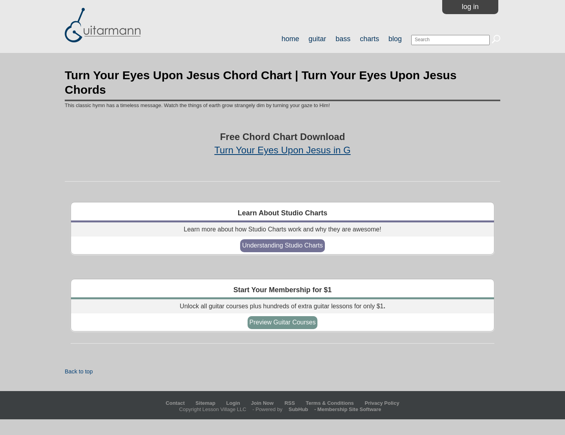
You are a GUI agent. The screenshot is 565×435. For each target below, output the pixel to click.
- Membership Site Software (332, 409)
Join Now (263, 403)
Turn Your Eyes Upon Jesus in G (282, 150)
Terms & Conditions (330, 403)
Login (233, 403)
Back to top (79, 371)
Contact (175, 403)
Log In (470, 7)
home (290, 39)
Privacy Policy (382, 403)
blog (395, 39)
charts (369, 39)
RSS (289, 403)
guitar (317, 39)
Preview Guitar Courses (283, 322)
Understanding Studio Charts (282, 245)
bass (342, 39)
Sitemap (205, 403)
